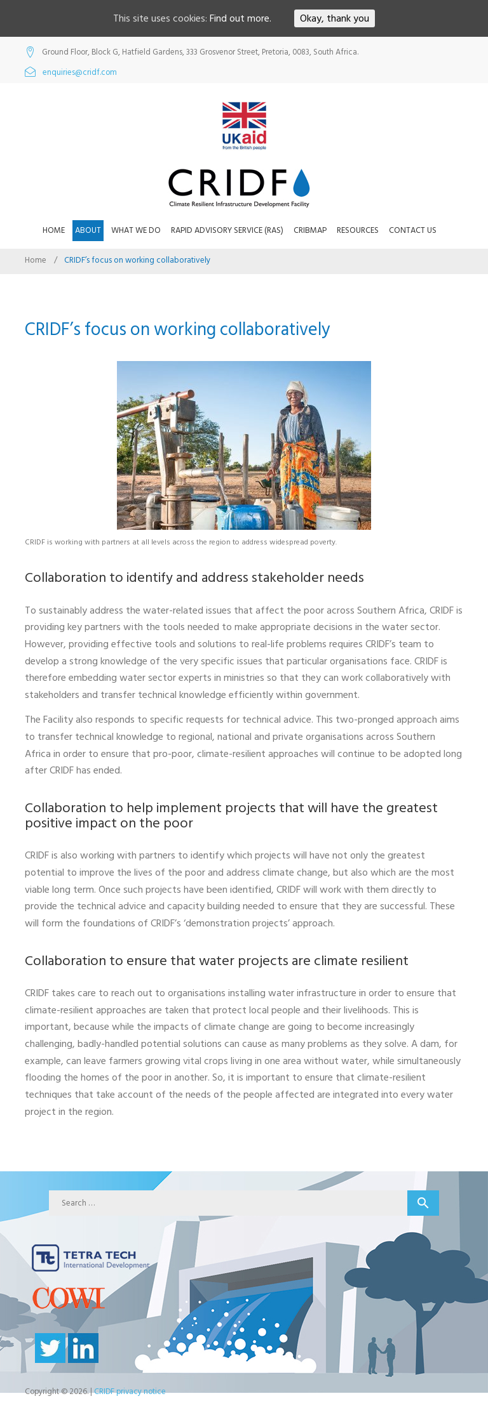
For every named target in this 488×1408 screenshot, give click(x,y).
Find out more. (240, 18)
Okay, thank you (334, 18)
